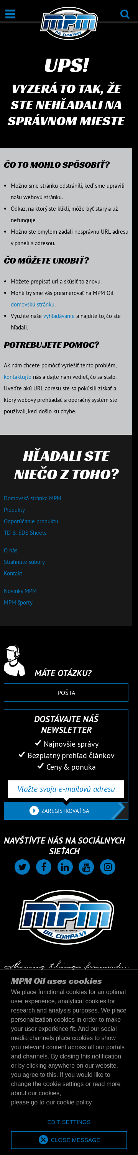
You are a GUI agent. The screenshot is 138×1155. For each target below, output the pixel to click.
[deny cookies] (69, 1122)
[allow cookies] (69, 1140)
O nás (10, 550)
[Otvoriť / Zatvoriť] (10, 14)
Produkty (14, 509)
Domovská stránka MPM (32, 498)
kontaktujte (17, 376)
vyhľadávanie (59, 315)
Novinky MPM (20, 591)
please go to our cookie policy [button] (51, 1102)
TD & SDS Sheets (25, 532)
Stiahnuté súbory (24, 561)
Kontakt (13, 573)
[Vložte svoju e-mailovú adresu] (66, 789)
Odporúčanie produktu (31, 521)
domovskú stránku (32, 304)
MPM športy (18, 602)
